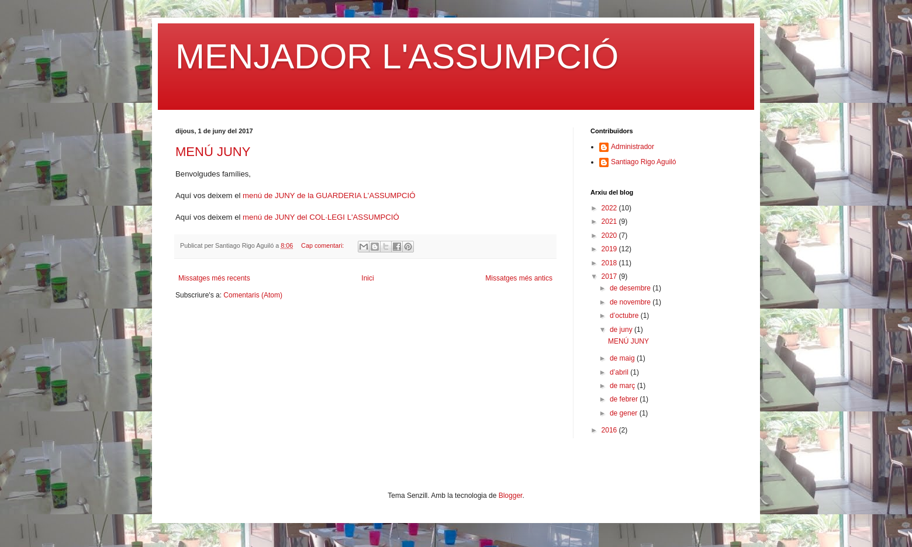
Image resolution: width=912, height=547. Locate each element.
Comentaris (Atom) (252, 295)
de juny (622, 330)
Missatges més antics (518, 278)
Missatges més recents (214, 278)
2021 (610, 221)
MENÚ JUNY (212, 151)
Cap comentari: (323, 245)
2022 (610, 208)
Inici (367, 278)
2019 (610, 249)
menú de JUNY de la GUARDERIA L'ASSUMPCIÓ (329, 195)
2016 (610, 430)
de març (623, 386)
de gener (625, 413)
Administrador (632, 147)
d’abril (620, 372)
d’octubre (625, 315)
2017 (610, 276)
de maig (623, 358)
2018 (610, 263)
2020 (610, 235)
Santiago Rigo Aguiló (643, 162)
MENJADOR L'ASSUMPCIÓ (397, 56)
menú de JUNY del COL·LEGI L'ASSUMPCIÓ (321, 217)
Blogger (511, 495)
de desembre (631, 288)
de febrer (625, 399)
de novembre (631, 302)
